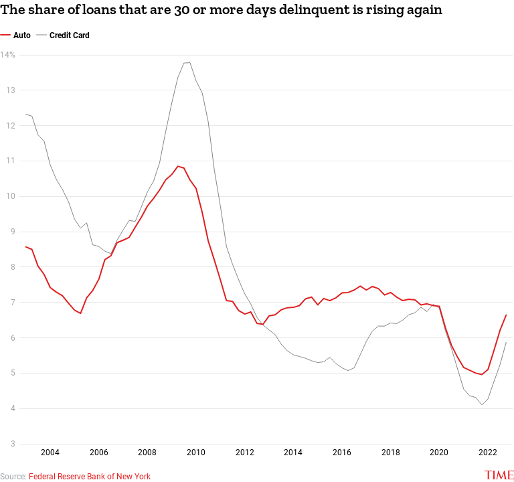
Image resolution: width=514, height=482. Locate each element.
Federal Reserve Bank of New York (90, 476)
